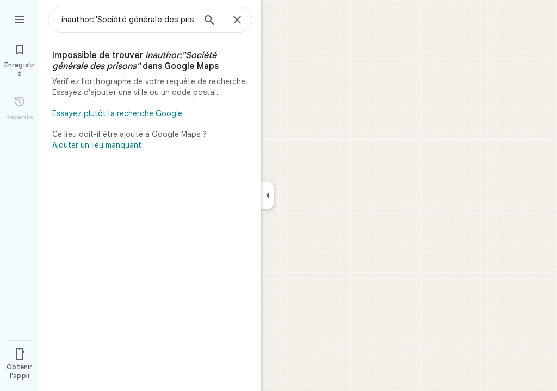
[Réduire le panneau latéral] (267, 195)
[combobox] (127, 19)
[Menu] (19, 18)
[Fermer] (237, 20)
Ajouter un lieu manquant (96, 145)
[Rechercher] (209, 21)
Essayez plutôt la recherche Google (117, 113)
